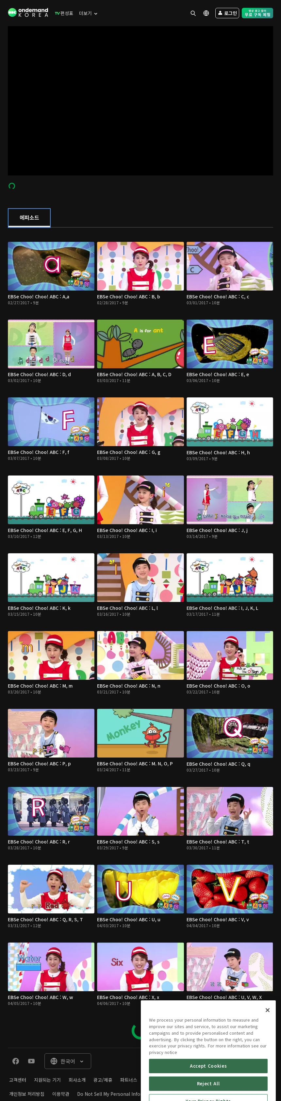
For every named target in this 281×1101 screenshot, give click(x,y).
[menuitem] (62, 13)
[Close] (267, 1039)
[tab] (29, 218)
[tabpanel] (140, 637)
